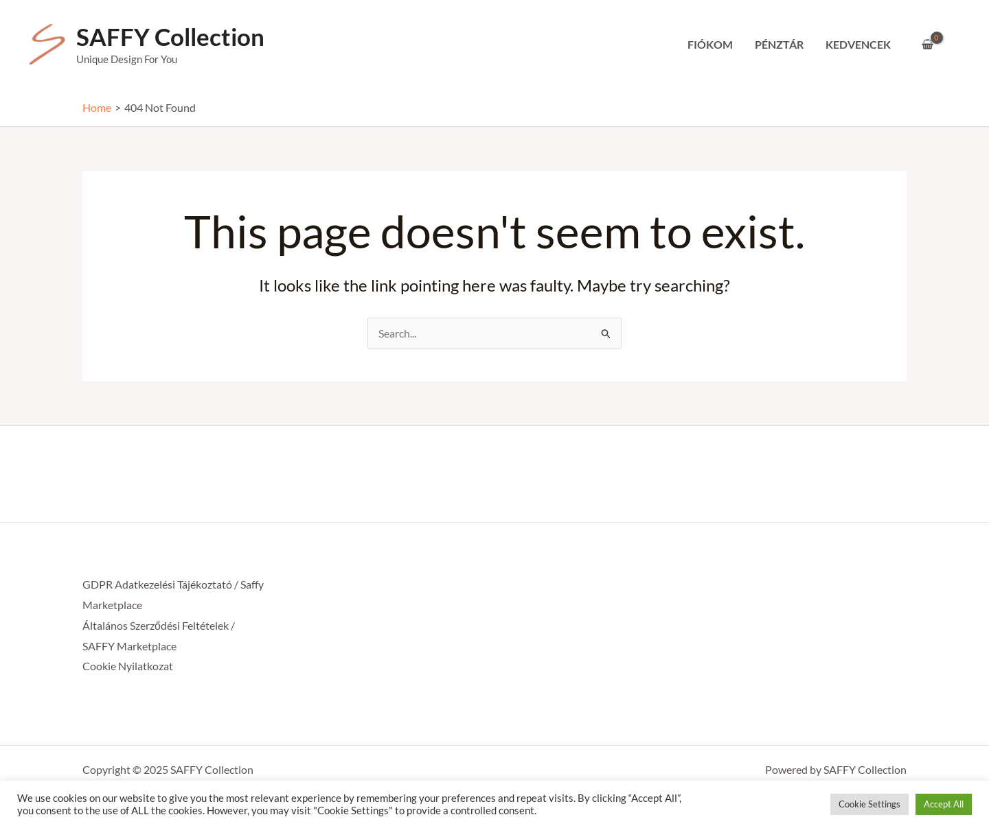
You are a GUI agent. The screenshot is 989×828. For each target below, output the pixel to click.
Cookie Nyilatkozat (127, 665)
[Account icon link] (959, 44)
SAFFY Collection (170, 36)
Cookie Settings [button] (869, 804)
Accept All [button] (944, 804)
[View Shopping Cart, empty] (927, 44)
